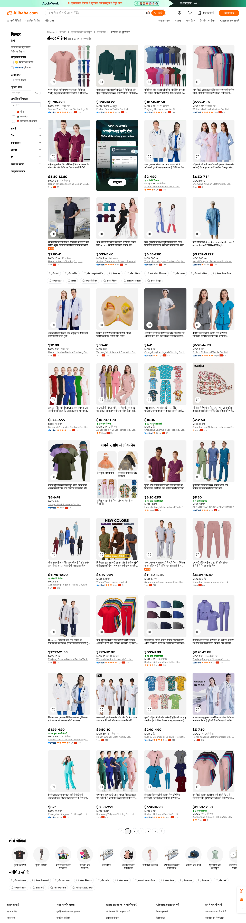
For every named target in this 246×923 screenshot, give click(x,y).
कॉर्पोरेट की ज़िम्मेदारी (214, 918)
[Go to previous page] (121, 831)
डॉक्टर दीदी (38, 887)
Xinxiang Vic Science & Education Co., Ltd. (117, 352)
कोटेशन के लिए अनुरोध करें (118, 911)
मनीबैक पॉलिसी (63, 918)
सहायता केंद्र (12, 911)
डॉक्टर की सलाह (83, 880)
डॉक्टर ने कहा (153, 280)
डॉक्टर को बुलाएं (18, 887)
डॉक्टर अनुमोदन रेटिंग (93, 273)
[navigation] (26, 432)
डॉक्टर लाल (186, 880)
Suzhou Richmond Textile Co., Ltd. (162, 186)
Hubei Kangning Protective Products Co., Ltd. (214, 261)
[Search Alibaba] (96, 13)
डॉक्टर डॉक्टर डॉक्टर (222, 273)
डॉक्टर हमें (221, 880)
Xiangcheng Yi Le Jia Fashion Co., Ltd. (116, 429)
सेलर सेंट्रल (160, 918)
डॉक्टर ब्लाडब (121, 880)
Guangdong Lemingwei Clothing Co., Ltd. (165, 352)
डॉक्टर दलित (71, 273)
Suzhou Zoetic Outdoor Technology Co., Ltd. (69, 109)
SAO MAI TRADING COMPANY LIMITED (213, 507)
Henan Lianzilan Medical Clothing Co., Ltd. (69, 352)
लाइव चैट (11, 918)
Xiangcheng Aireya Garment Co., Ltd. (163, 582)
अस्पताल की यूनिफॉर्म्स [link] (120, 32)
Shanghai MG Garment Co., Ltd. (64, 504)
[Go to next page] (162, 831)
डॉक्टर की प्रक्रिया (199, 273)
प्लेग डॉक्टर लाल (58, 887)
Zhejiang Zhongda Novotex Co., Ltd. (163, 109)
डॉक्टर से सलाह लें (40, 880)
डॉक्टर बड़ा (114, 273)
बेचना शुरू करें (162, 911)
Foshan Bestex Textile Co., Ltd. (112, 109)
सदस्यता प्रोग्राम (112, 918)
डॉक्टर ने (54, 273)
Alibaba (50, 32)
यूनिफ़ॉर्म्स (101, 32)
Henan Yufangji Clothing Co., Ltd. (65, 261)
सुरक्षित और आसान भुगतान (68, 911)
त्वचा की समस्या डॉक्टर (145, 880)
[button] (148, 13)
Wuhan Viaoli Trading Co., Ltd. (111, 582)
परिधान (63, 32)
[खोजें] (158, 13)
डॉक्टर (72, 280)
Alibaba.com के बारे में (215, 911)
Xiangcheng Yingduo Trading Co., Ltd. (67, 584)
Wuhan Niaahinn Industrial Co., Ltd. (211, 109)
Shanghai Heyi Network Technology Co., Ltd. (214, 427)
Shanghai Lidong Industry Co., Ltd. (210, 582)
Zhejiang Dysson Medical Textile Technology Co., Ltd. (69, 659)
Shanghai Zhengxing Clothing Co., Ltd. (68, 427)
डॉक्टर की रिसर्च (89, 280)
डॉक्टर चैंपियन (110, 280)
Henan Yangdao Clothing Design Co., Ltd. (69, 183)
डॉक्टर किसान (133, 273)
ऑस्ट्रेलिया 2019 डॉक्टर (82, 887)
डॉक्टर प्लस (179, 273)
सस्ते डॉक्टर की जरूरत (156, 273)
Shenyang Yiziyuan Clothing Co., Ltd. (212, 183)
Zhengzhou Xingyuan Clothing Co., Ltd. (164, 261)
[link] (241, 890)
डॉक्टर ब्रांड (103, 880)
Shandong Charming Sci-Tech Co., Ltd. (164, 429)
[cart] (190, 13)
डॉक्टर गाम (203, 880)
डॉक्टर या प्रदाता (62, 880)
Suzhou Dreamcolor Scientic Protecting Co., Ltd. (117, 261)
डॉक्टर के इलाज (18, 880)
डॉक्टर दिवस (167, 880)
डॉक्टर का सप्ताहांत (132, 280)
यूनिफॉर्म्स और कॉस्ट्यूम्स (81, 32)
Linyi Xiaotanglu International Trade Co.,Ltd (165, 507)
